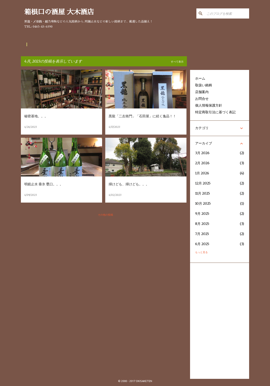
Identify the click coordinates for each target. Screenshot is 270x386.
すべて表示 (177, 61)
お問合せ (80, 44)
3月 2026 (202, 153)
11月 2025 (202, 193)
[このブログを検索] (227, 13)
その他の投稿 (105, 214)
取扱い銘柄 (32, 44)
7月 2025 (202, 234)
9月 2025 (202, 213)
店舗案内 (57, 44)
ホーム (200, 78)
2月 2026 (202, 163)
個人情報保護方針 (208, 105)
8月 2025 (202, 224)
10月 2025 (203, 203)
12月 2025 (203, 183)
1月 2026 (202, 173)
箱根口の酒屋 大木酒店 (59, 12)
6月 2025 (202, 244)
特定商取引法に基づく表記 (215, 112)
